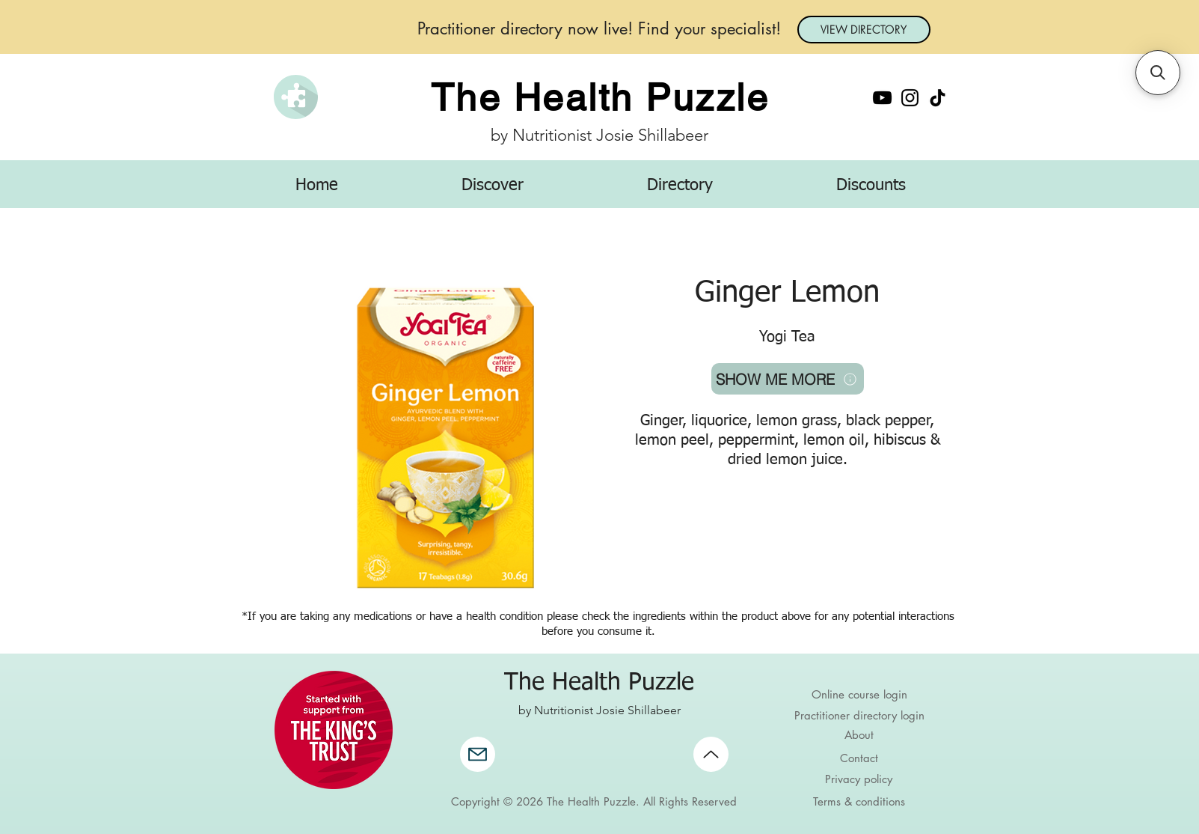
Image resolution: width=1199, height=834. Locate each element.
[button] (493, 185)
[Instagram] (910, 97)
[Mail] (477, 754)
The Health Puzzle (600, 97)
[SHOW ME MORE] (787, 379)
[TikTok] (937, 97)
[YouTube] (882, 97)
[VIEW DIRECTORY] (863, 29)
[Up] (711, 754)
